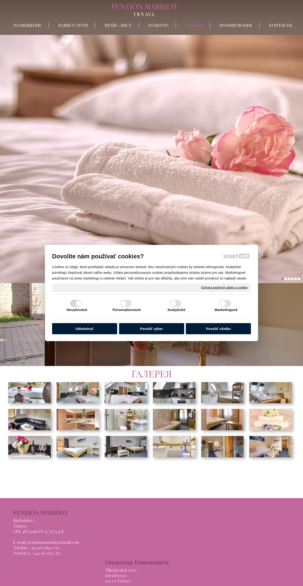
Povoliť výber (151, 329)
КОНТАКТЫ (211, 553)
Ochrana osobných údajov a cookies (224, 287)
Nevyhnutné (77, 310)
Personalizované (126, 310)
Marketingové (226, 310)
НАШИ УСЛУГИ (214, 525)
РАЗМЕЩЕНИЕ (213, 520)
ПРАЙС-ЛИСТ (213, 531)
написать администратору (145, 579)
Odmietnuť (85, 329)
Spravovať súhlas (228, 579)
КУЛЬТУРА (210, 536)
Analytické (176, 310)
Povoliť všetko (218, 329)
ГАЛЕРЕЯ (208, 542)
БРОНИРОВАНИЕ (216, 547)
